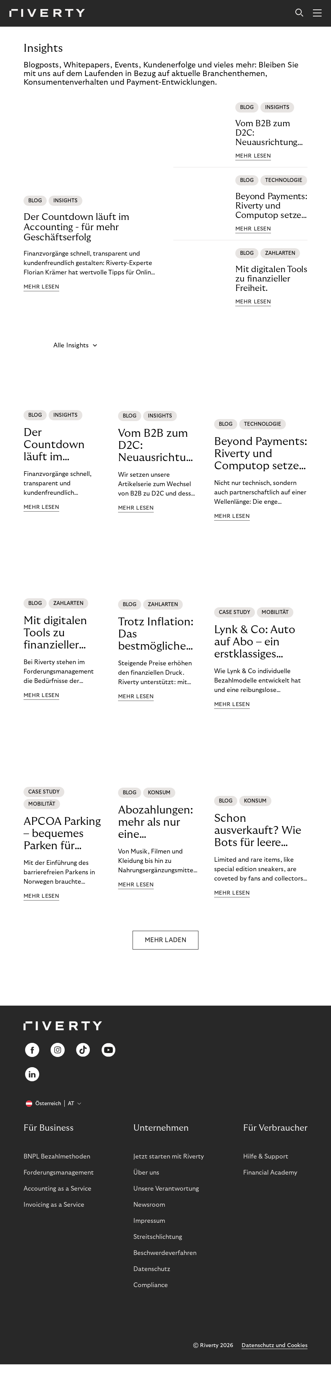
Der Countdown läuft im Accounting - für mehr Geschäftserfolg (76, 227)
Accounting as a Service (57, 1189)
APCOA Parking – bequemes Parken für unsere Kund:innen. (62, 834)
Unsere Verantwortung (166, 1189)
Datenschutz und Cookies (274, 1345)
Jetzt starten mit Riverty (168, 1156)
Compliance (150, 1285)
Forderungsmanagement (59, 1172)
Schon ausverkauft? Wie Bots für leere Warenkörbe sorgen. (257, 831)
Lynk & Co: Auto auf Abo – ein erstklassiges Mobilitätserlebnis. (260, 642)
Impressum (149, 1221)
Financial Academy (270, 1172)
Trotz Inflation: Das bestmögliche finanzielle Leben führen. (155, 634)
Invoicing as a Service (54, 1205)
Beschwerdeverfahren (164, 1253)
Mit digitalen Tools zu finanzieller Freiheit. (271, 278)
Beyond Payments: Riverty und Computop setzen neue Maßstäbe (271, 206)
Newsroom (149, 1205)
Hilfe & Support (265, 1156)
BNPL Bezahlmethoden (57, 1156)
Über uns (146, 1172)
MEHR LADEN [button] (165, 940)
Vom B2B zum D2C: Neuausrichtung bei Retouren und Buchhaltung (269, 133)
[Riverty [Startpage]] (47, 13)
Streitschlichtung (157, 1237)
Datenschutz (151, 1269)
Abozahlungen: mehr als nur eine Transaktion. (155, 822)
